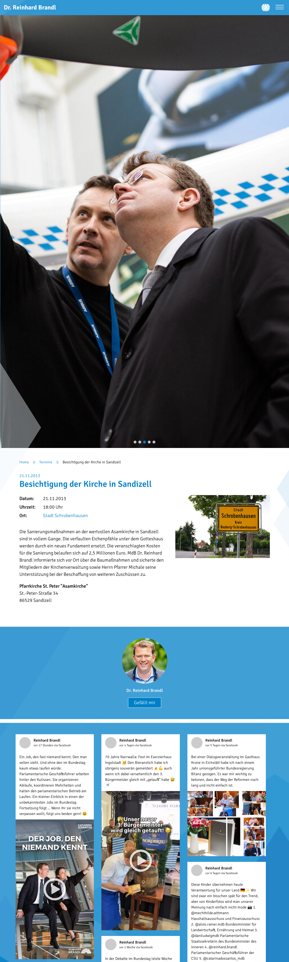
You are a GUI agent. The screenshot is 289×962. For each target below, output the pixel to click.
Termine (45, 462)
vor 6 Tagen (213, 873)
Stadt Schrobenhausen (65, 516)
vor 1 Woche (127, 947)
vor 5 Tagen (213, 745)
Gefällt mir (144, 703)
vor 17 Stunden (44, 745)
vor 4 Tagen (127, 745)
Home (24, 462)
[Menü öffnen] (279, 7)
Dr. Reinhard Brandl (144, 690)
